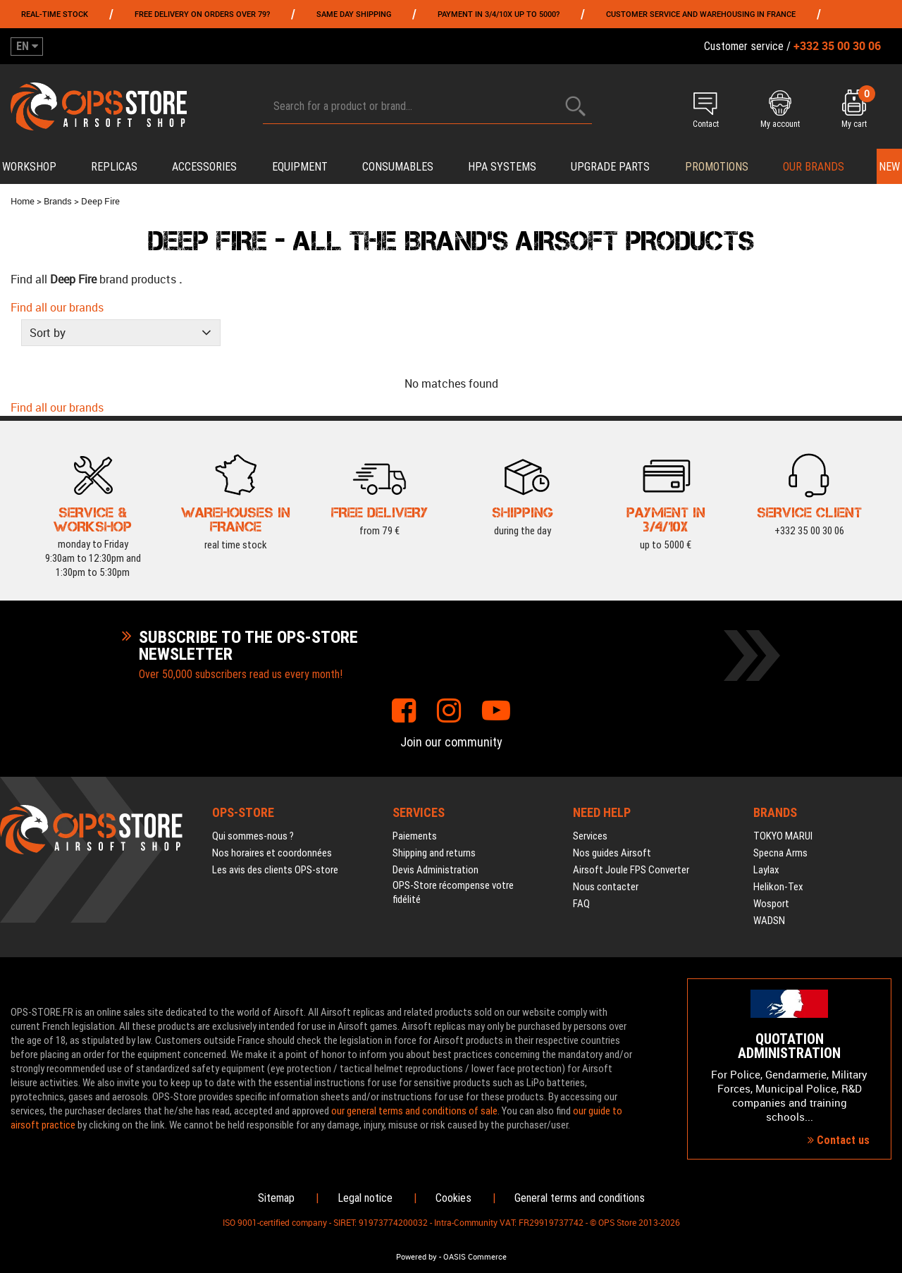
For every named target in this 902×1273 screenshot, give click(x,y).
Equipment (300, 166)
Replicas (114, 166)
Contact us (839, 1140)
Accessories (204, 166)
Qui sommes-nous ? (253, 836)
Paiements (415, 836)
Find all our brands (57, 307)
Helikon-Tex (778, 886)
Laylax (766, 869)
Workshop (29, 166)
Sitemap (276, 1198)
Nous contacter (605, 886)
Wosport (771, 903)
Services (590, 836)
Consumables (397, 166)
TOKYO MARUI (783, 836)
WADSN (769, 920)
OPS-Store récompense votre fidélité (453, 892)
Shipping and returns (434, 853)
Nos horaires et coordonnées (272, 853)
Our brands (813, 166)
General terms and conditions (579, 1198)
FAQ (581, 903)
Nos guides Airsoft (612, 853)
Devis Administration (435, 869)
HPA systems (502, 166)
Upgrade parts (610, 166)
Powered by (416, 1257)
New (889, 166)
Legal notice (365, 1198)
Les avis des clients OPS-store (275, 869)
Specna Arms (780, 853)
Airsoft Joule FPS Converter (631, 869)
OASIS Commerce (475, 1257)
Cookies (453, 1198)
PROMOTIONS (716, 166)
